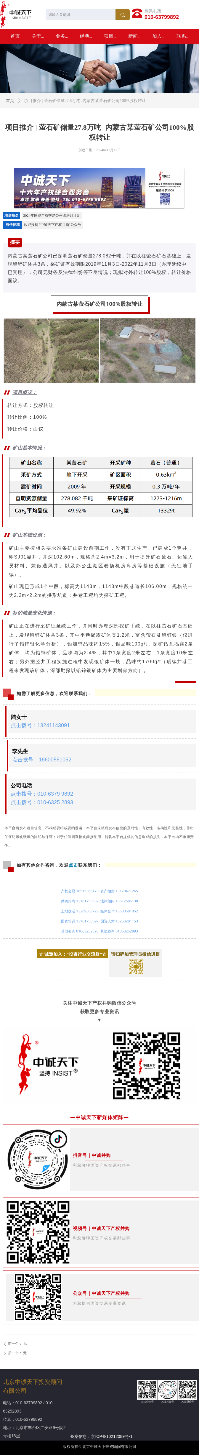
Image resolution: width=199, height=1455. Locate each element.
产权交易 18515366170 (80, 891)
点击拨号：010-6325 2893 (42, 802)
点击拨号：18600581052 (41, 760)
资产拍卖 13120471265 (119, 891)
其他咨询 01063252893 (80, 931)
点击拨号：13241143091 (40, 725)
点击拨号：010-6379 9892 (42, 794)
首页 (10, 100)
